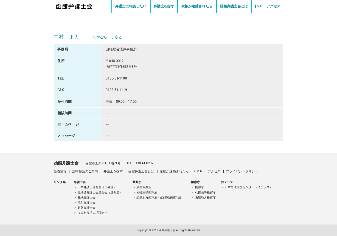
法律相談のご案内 (85, 171)
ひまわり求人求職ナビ (92, 212)
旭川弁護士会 (86, 202)
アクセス (273, 6)
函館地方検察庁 (205, 197)
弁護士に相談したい (130, 6)
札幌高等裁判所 (146, 192)
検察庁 (199, 187)
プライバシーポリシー (242, 171)
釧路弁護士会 (86, 207)
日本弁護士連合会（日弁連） (97, 187)
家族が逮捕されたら (196, 6)
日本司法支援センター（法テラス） (248, 187)
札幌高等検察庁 (205, 192)
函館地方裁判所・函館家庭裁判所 (158, 197)
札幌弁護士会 (86, 197)
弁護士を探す (164, 6)
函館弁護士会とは (234, 6)
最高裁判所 (143, 187)
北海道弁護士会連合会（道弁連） (100, 192)
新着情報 (60, 171)
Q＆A (258, 6)
